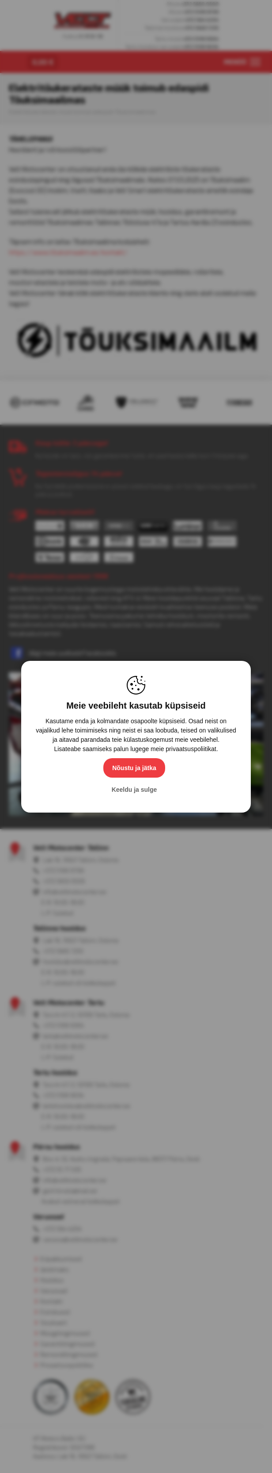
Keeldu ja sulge (134, 789)
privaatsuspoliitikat (191, 748)
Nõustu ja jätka (134, 767)
